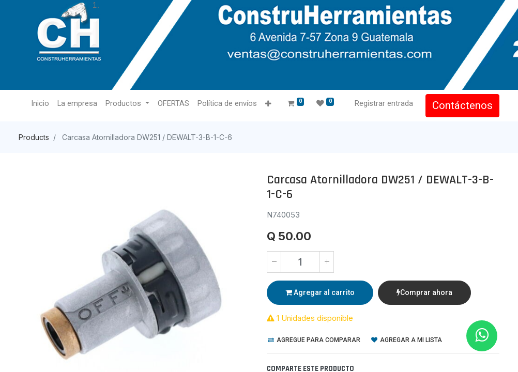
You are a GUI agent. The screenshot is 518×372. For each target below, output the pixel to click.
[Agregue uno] (326, 262)
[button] (268, 104)
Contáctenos (462, 105)
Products (34, 137)
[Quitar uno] (274, 262)
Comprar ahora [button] (424, 292)
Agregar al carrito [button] (320, 292)
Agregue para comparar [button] (314, 340)
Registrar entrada (384, 103)
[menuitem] (40, 104)
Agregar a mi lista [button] (406, 340)
